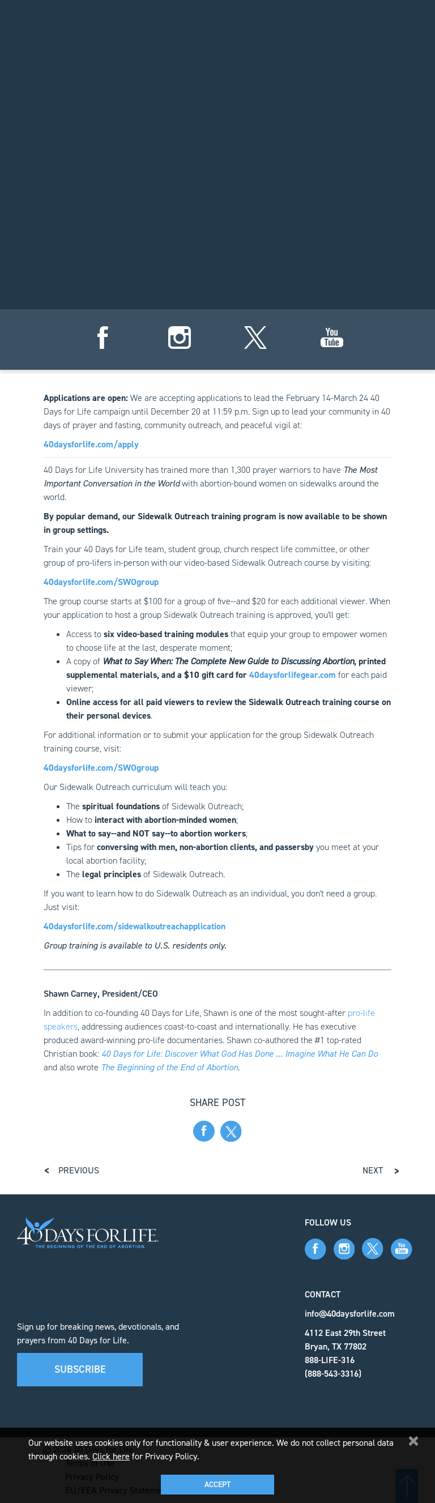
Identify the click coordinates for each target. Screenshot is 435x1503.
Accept (217, 1484)
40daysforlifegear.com (292, 675)
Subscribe (80, 1369)
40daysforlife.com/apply (91, 444)
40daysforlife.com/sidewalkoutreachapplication (134, 926)
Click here (111, 1456)
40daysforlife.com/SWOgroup (101, 582)
